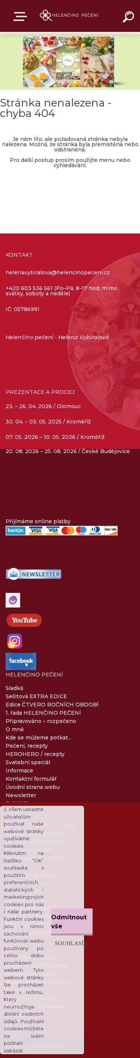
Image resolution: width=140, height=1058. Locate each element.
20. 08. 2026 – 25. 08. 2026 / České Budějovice (68, 451)
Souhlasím (72, 943)
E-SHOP (21, 16)
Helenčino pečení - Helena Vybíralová (57, 337)
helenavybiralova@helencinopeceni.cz (58, 272)
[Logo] (69, 15)
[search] (129, 18)
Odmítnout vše (69, 922)
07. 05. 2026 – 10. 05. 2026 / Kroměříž (55, 437)
